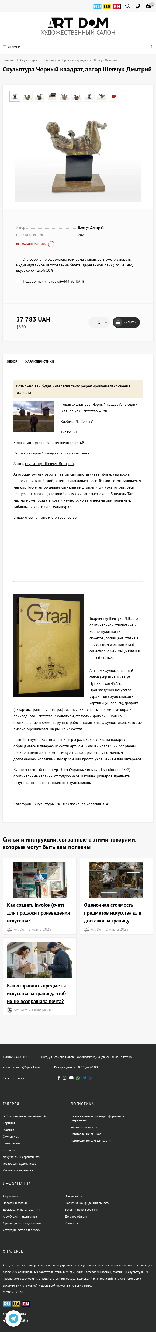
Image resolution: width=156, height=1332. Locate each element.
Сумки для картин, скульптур (23, 1223)
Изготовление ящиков (86, 1134)
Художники (10, 1196)
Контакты (71, 1223)
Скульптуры (28, 60)
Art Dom (20, 929)
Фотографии (11, 1143)
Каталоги (9, 1150)
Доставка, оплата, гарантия (21, 1209)
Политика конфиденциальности (87, 1203)
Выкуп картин (74, 1196)
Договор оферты (76, 1216)
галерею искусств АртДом (61, 746)
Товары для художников (19, 1163)
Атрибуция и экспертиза (20, 1216)
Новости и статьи (15, 1203)
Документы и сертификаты (22, 1157)
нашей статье (100, 657)
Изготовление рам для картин (91, 1140)
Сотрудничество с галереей (22, 1230)
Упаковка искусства (84, 1127)
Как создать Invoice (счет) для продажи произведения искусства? (38, 912)
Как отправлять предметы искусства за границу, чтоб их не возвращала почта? (36, 993)
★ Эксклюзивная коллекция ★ (83, 803)
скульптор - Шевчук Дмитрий (49, 463)
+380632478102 (15, 1057)
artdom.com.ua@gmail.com (22, 1067)
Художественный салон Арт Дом (40, 769)
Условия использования (81, 1209)
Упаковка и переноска (18, 1170)
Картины (9, 1123)
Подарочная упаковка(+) (50, 281)
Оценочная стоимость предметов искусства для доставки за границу (112, 912)
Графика (8, 1130)
